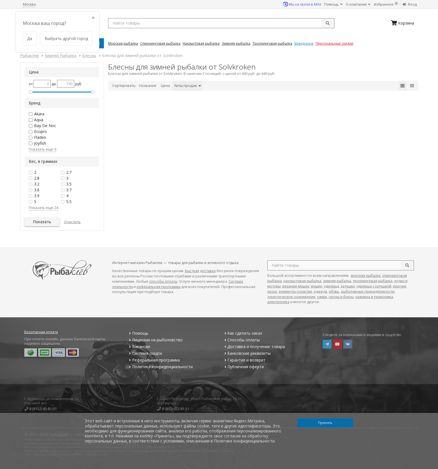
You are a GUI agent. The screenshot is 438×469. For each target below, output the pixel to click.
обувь (334, 291)
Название (147, 85)
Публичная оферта (243, 366)
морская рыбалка (365, 275)
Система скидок (145, 353)
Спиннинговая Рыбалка (160, 43)
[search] (407, 265)
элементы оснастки (295, 291)
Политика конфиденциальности (160, 366)
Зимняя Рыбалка (236, 43)
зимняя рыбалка (337, 280)
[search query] (221, 23)
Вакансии (139, 346)
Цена (165, 85)
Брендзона (303, 43)
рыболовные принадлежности (367, 291)
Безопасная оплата (41, 332)
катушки (348, 286)
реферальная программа (158, 286)
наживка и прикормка (374, 296)
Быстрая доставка (200, 270)
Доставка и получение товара (254, 346)
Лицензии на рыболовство (155, 339)
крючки (399, 286)
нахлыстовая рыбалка (302, 280)
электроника (278, 301)
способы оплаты (163, 281)
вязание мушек (295, 286)
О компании (358, 4)
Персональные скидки (334, 43)
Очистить (72, 222)
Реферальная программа (154, 360)
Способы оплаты (241, 339)
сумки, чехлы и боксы (335, 296)
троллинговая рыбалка (372, 280)
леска (272, 291)
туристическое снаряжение (291, 296)
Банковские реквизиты (247, 353)
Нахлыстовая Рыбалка (201, 43)
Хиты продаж (187, 85)
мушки (316, 286)
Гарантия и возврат (244, 360)
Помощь (333, 4)
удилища (331, 286)
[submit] (327, 23)
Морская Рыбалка (123, 43)
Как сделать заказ (242, 333)
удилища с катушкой (373, 286)
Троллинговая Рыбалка (272, 43)
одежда (320, 291)
